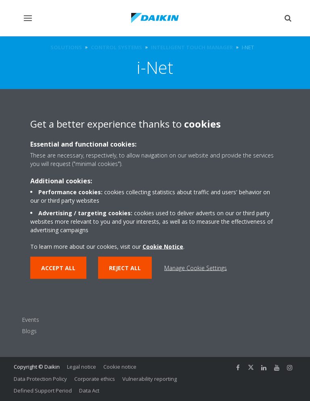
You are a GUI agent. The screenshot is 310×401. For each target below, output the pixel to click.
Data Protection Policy (40, 378)
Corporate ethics (94, 378)
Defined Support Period (43, 390)
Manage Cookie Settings (195, 267)
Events (30, 319)
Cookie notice (119, 366)
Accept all (58, 267)
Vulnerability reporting (149, 378)
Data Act (89, 390)
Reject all (125, 267)
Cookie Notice (162, 246)
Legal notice (81, 366)
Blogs (29, 331)
